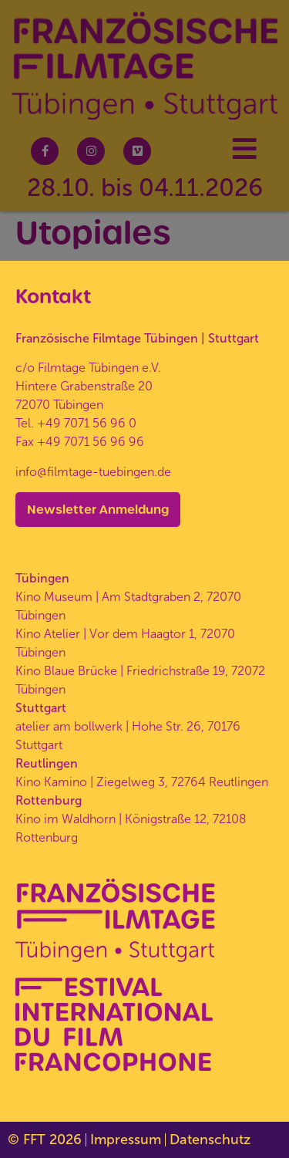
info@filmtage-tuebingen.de (93, 471)
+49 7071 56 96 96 (90, 441)
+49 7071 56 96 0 (86, 423)
